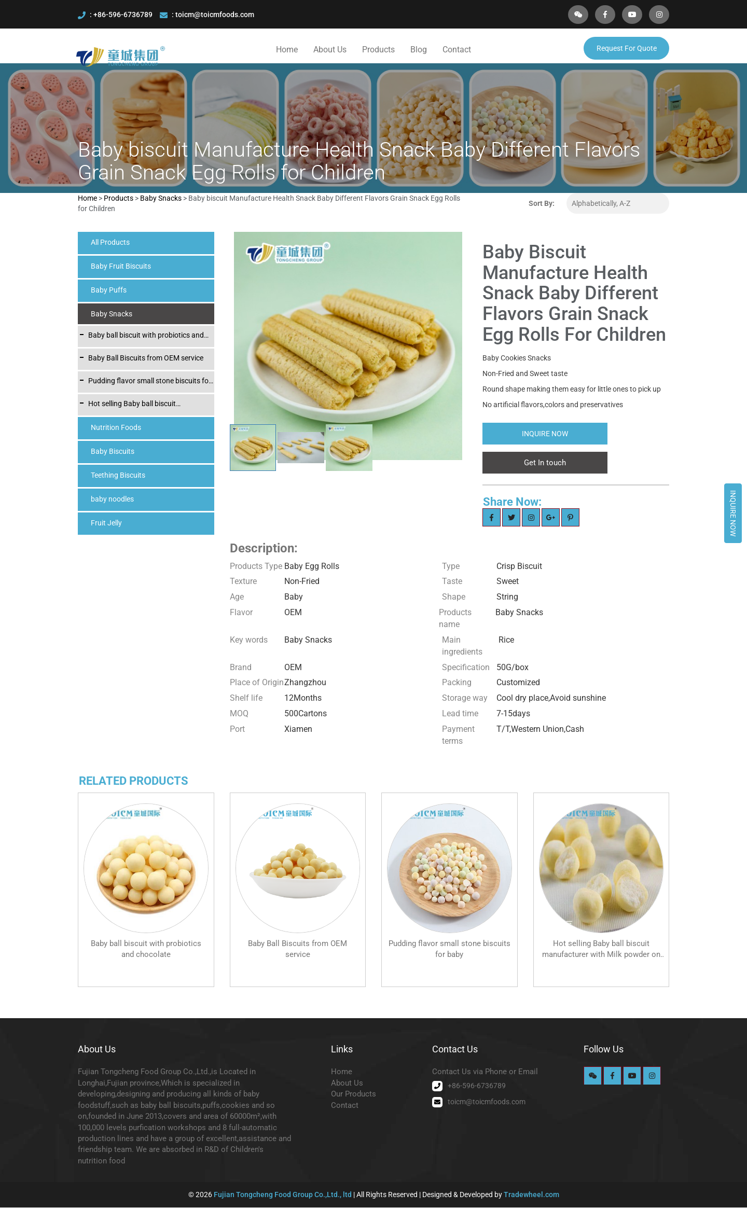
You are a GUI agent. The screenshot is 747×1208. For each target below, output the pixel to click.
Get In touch (545, 463)
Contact (456, 49)
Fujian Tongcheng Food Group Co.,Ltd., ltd (283, 1195)
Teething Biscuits (118, 475)
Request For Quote (627, 48)
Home (287, 49)
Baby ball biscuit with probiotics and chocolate (146, 336)
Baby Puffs (109, 290)
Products (378, 49)
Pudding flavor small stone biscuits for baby (149, 381)
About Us (330, 49)
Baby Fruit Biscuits (121, 266)
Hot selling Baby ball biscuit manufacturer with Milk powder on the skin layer (149, 404)
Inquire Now (733, 513)
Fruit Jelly (106, 523)
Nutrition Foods (116, 428)
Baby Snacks (161, 199)
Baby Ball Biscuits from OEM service (145, 358)
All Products (110, 243)
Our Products (353, 1094)
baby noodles (112, 499)
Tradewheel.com (531, 1195)
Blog (418, 49)
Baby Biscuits (112, 452)
